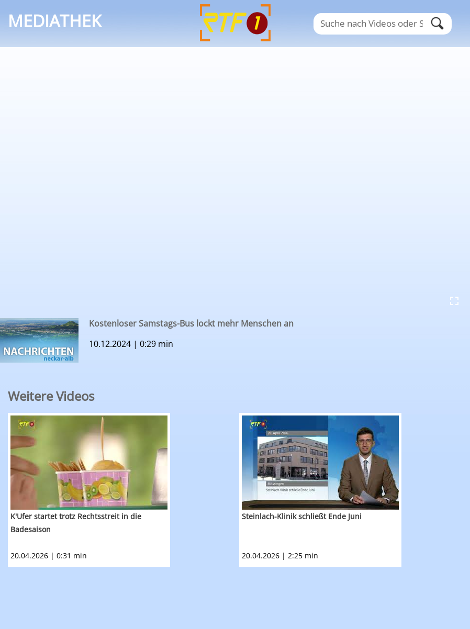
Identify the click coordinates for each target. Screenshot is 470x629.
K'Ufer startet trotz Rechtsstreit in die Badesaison (75, 522)
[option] (123, 490)
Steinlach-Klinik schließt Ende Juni (302, 516)
